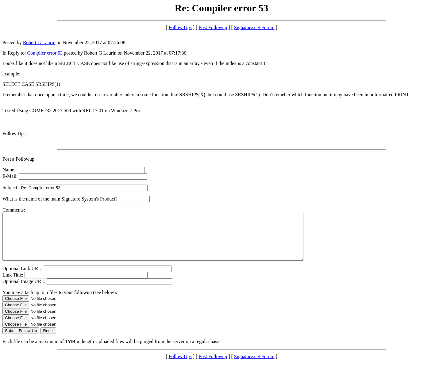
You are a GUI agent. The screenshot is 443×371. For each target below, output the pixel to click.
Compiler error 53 (45, 52)
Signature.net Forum (254, 27)
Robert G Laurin (39, 42)
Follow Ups (180, 27)
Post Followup (212, 27)
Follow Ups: (14, 133)
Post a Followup (18, 159)
